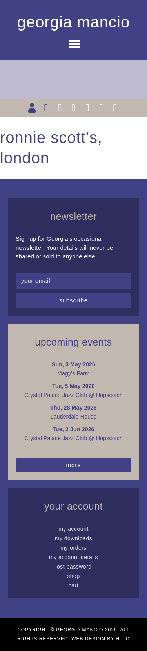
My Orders (73, 548)
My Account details (73, 557)
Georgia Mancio (73, 22)
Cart (73, 585)
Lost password (73, 566)
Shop (73, 576)
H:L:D (123, 639)
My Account (73, 529)
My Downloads (74, 538)
